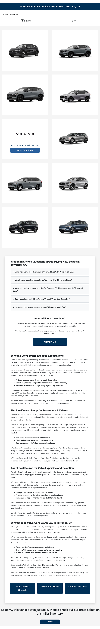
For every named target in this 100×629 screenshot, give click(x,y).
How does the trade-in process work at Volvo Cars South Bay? (40, 307)
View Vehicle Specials (22, 588)
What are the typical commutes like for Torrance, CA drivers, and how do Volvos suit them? (48, 289)
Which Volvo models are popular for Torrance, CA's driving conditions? (43, 280)
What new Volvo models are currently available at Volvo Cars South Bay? (44, 272)
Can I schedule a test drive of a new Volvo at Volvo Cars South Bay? (42, 299)
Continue (50, 622)
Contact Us (50, 341)
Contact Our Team (77, 586)
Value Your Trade (25, 150)
